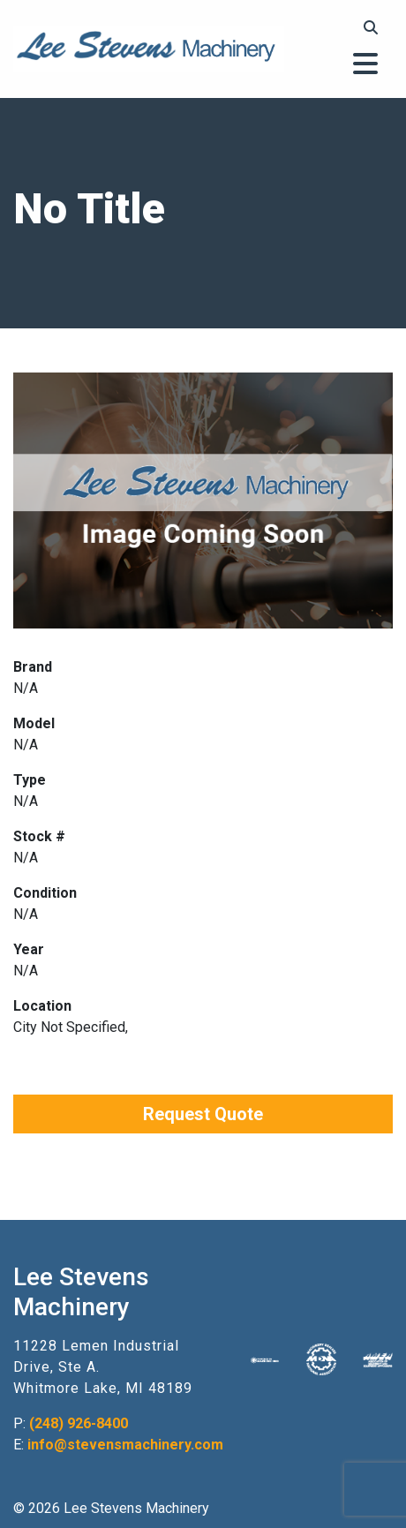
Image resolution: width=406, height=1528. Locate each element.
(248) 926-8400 (78, 1423)
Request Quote (203, 1114)
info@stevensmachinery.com (125, 1444)
